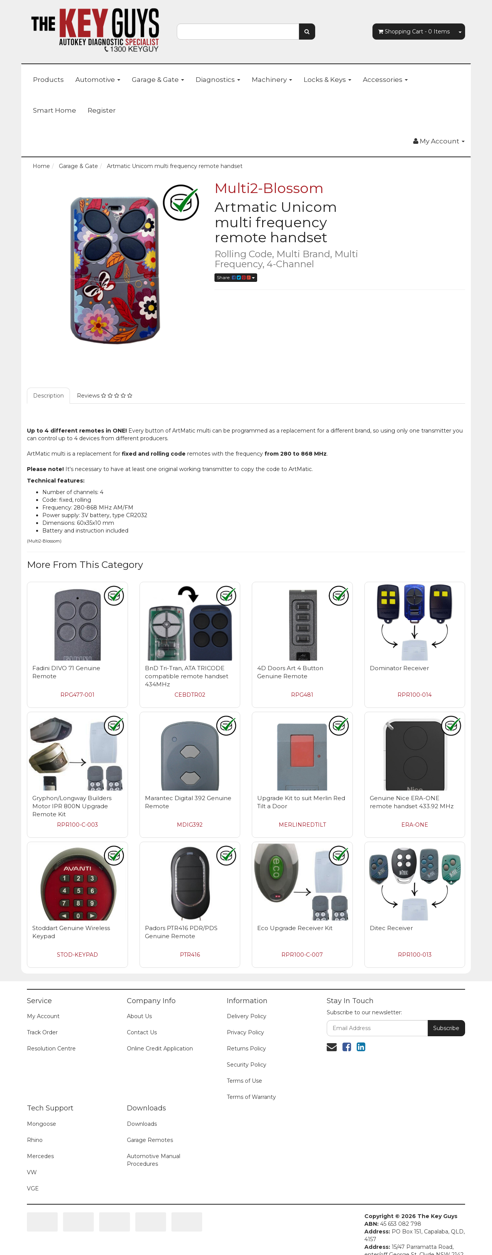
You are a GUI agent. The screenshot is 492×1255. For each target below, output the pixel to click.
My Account (43, 1016)
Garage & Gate (158, 79)
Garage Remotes (150, 1140)
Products (48, 79)
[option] (115, 269)
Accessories (385, 79)
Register (102, 110)
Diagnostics (218, 79)
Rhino (35, 1140)
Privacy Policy (245, 1032)
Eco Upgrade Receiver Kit (294, 928)
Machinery (272, 79)
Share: (236, 277)
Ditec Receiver (391, 928)
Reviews (104, 395)
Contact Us (142, 1032)
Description (48, 395)
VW (32, 1172)
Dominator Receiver (399, 668)
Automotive (97, 79)
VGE (33, 1188)
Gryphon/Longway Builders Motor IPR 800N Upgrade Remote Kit (71, 806)
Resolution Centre (51, 1048)
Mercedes (40, 1156)
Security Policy (246, 1064)
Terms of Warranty (251, 1097)
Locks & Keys (327, 79)
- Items (414, 31)
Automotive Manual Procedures (153, 1160)
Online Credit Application (160, 1048)
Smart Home (54, 110)
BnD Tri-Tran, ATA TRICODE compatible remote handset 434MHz (186, 676)
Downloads (142, 1123)
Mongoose (41, 1123)
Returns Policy (246, 1048)
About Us (139, 1016)
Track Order (42, 1032)
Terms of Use (244, 1080)
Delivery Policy (246, 1016)
